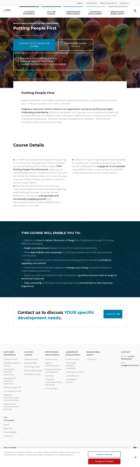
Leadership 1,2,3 (72, 376)
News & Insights (108, 3)
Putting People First (12, 387)
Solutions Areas (10, 359)
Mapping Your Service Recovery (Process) (11, 406)
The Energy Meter (32, 367)
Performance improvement (73, 12)
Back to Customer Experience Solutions (36, 79)
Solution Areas (51, 359)
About (80, 3)
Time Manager (51, 388)
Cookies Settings (104, 454)
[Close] (136, 457)
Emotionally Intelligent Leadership (71, 365)
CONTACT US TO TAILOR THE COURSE (34, 44)
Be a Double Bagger (33, 370)
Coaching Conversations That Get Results (53, 382)
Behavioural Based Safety (117, 12)
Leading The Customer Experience (9, 372)
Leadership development (95, 12)
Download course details (76, 44)
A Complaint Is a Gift (12, 391)
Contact (124, 3)
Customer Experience (29, 12)
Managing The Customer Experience (10, 381)
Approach (91, 3)
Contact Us (113, 314)
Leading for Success (74, 372)
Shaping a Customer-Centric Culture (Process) (12, 397)
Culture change (51, 12)
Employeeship (30, 363)
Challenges (91, 359)
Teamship (49, 376)
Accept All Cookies (104, 461)
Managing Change (32, 374)
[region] (70, 457)
